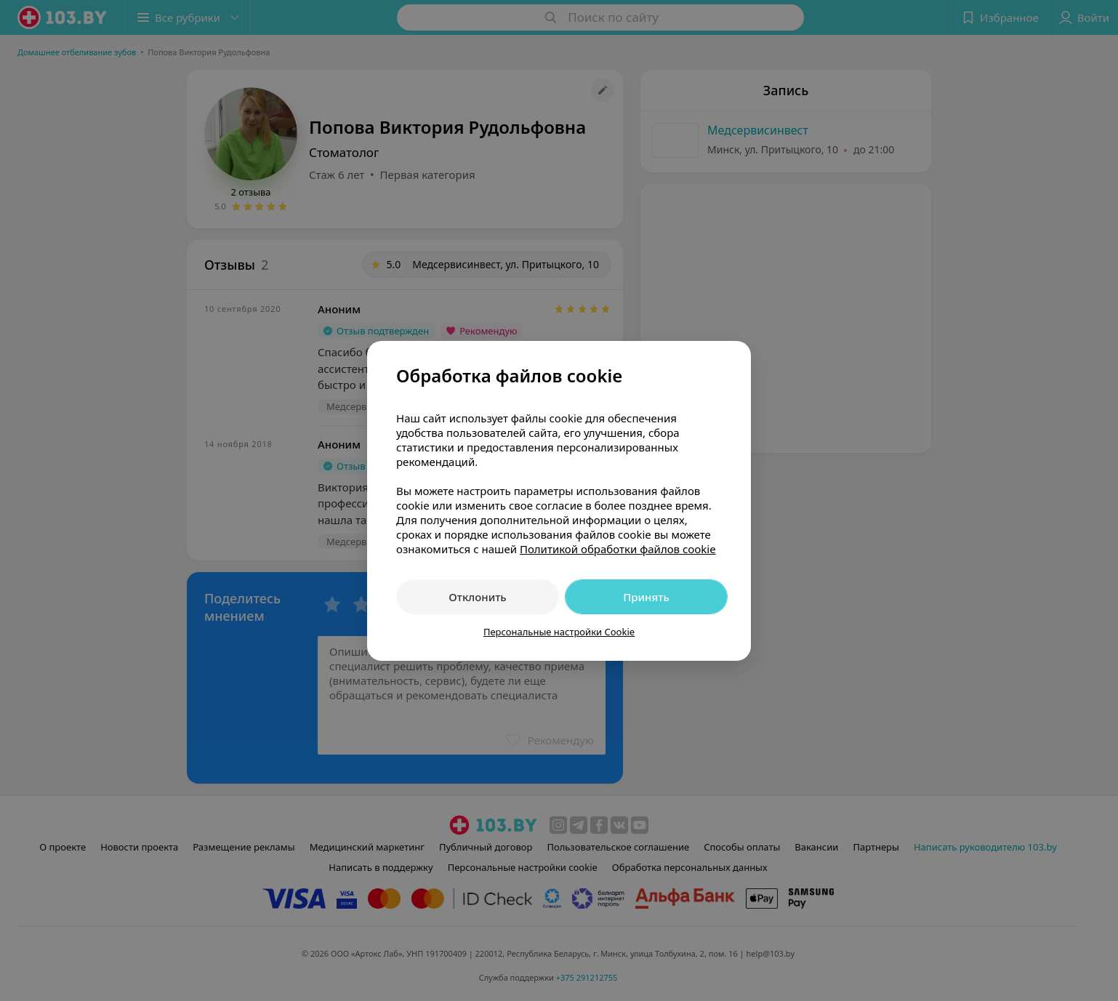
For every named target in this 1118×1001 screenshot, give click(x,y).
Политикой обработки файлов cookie (618, 549)
